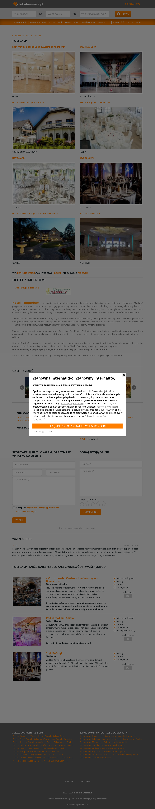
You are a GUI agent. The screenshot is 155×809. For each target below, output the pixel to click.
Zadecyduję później (42, 431)
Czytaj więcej (38, 419)
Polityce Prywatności (107, 406)
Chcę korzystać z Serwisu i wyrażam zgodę (77, 426)
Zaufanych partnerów (72, 403)
